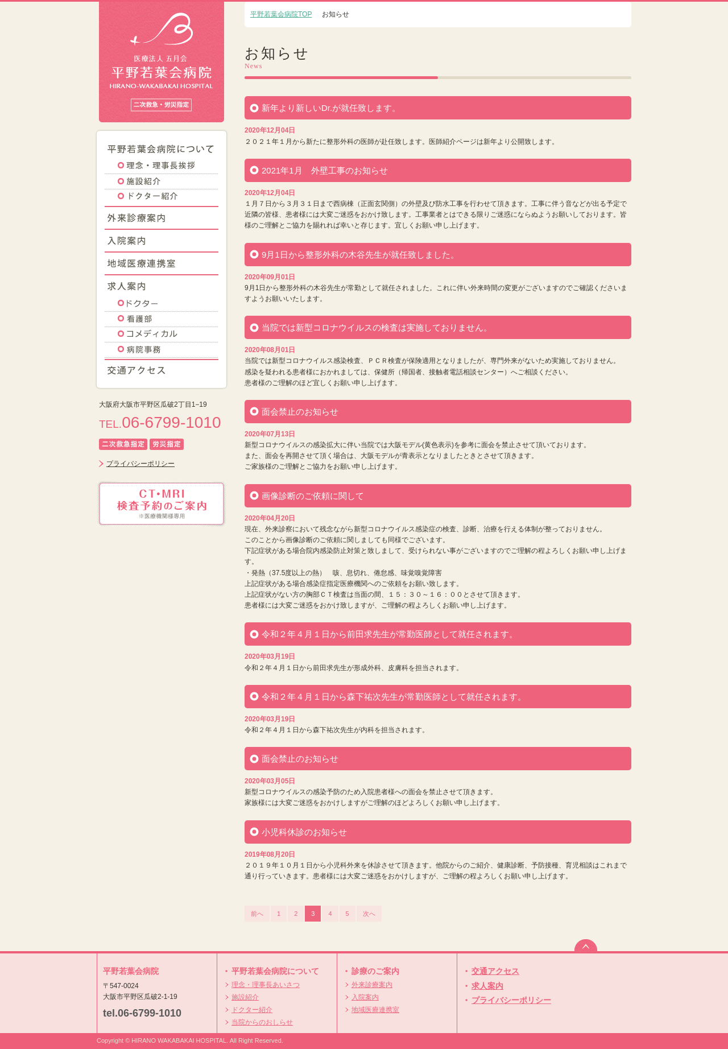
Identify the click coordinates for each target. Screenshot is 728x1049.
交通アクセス (495, 971)
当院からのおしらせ (262, 1022)
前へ (257, 913)
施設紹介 (245, 997)
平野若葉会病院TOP (281, 14)
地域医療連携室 (375, 1010)
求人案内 (487, 985)
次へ (369, 913)
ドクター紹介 (251, 1010)
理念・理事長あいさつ (265, 985)
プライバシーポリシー (140, 464)
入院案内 (365, 997)
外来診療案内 (371, 985)
